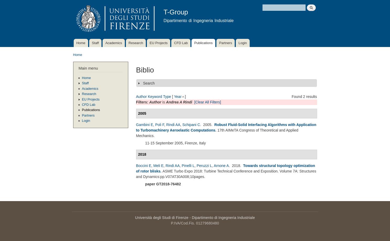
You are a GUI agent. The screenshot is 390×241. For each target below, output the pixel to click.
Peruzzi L (204, 166)
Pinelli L (188, 166)
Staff (95, 43)
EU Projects (158, 43)
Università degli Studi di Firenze (161, 218)
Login (242, 43)
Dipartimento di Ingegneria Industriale (223, 218)
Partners (225, 43)
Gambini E (144, 125)
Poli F (159, 125)
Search (149, 83)
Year (177, 97)
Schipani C (191, 125)
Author (141, 97)
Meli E (158, 166)
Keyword (155, 97)
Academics (113, 43)
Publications (203, 43)
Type (167, 97)
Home (81, 43)
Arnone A (221, 166)
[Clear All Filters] (207, 102)
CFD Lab (181, 43)
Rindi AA (173, 125)
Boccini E (143, 166)
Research (136, 43)
